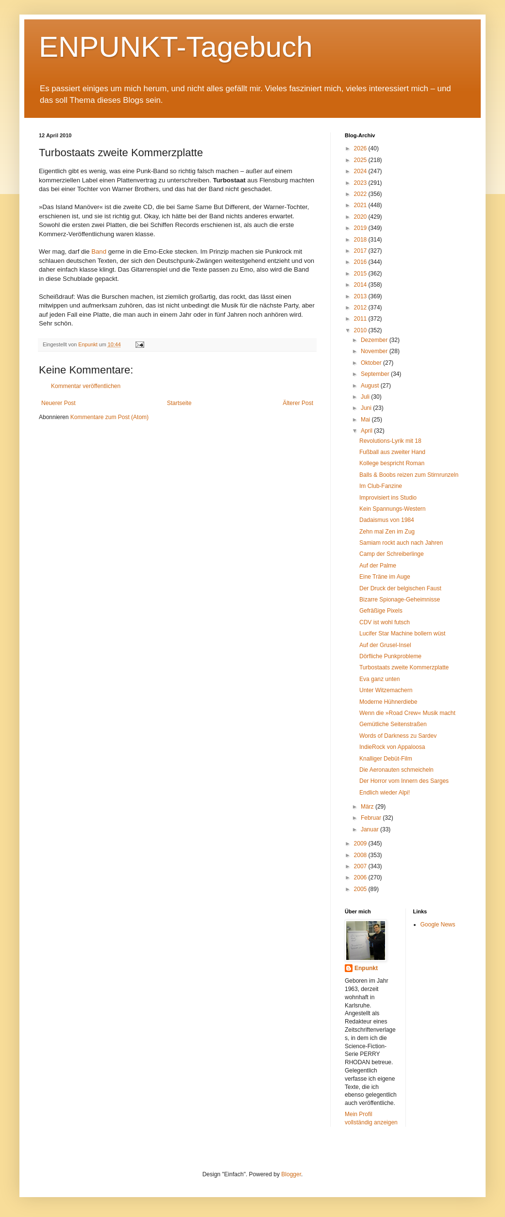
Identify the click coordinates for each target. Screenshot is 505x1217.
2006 (361, 877)
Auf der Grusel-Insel (385, 645)
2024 (361, 171)
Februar (372, 817)
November (375, 351)
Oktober (372, 362)
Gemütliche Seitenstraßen (393, 724)
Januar (370, 829)
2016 (361, 262)
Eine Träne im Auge (384, 576)
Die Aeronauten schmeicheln (396, 769)
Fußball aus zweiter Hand (392, 452)
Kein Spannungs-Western (392, 508)
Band (98, 251)
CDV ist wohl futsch (384, 622)
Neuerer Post (58, 403)
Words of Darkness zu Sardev (398, 735)
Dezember (375, 340)
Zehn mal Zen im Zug (387, 531)
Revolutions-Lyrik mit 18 (390, 441)
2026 (361, 148)
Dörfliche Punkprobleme (390, 656)
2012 (361, 307)
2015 (361, 273)
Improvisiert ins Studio (388, 497)
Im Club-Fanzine (380, 486)
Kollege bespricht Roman (391, 463)
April (367, 430)
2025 (361, 160)
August (371, 385)
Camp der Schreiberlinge (391, 554)
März (368, 806)
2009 (361, 843)
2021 (361, 205)
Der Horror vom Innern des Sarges (404, 781)
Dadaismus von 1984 (386, 520)
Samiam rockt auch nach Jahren (401, 542)
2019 (361, 228)
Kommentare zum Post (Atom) (109, 417)
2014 (361, 284)
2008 (361, 855)
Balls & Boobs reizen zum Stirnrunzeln (408, 474)
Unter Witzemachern (385, 690)
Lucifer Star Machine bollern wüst (402, 633)
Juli (366, 396)
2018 (361, 239)
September (376, 374)
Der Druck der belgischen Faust (400, 588)
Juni (367, 408)
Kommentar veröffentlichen (85, 386)
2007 (361, 866)
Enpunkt (366, 968)
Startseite (179, 403)
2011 (361, 318)
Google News (438, 924)
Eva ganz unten (379, 679)
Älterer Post (298, 403)
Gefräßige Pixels (381, 610)
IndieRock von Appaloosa (392, 747)
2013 (361, 296)
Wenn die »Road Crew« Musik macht (407, 713)
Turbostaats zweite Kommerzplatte (404, 667)
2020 (361, 216)
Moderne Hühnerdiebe (388, 701)
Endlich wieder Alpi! (384, 792)
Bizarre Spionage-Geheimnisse (399, 599)
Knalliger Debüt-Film (385, 758)
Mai (366, 419)
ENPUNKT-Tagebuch (176, 47)
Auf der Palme (377, 565)
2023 (361, 182)
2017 (361, 250)
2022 (361, 194)
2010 (361, 330)
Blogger (291, 1174)
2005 (361, 889)
